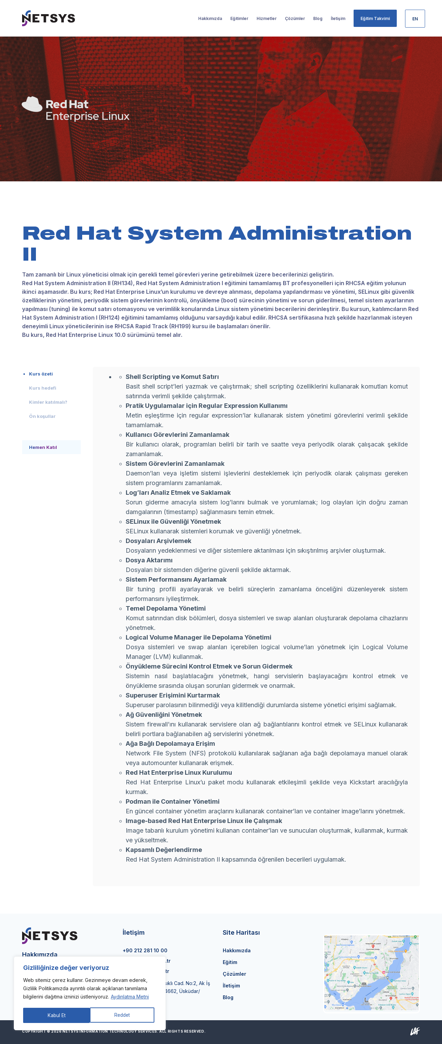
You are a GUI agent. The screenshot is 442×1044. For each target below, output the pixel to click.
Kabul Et (123, 1015)
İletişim (231, 985)
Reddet (55, 1015)
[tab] (51, 374)
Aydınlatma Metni (130, 998)
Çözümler (234, 974)
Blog (228, 997)
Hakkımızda (237, 950)
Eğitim (230, 962)
